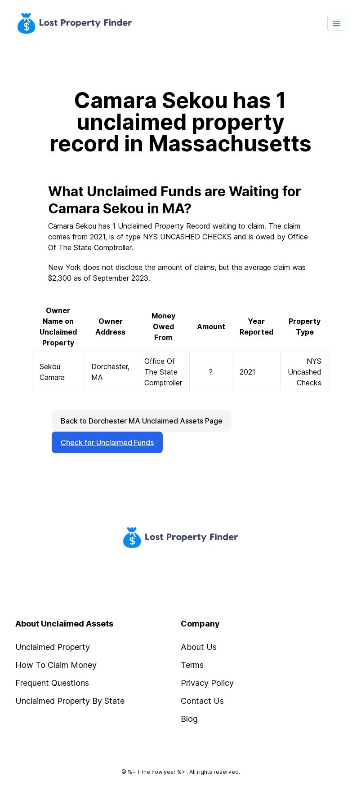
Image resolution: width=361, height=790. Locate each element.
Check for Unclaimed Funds (107, 442)
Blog (189, 719)
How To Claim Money (56, 665)
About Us (199, 647)
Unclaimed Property (52, 647)
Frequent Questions (52, 683)
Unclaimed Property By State (70, 701)
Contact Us (202, 701)
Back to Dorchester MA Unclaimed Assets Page (142, 420)
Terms (192, 665)
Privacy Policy (207, 683)
